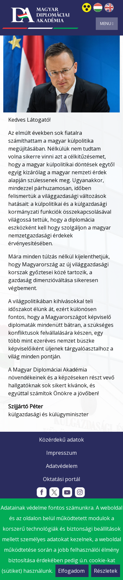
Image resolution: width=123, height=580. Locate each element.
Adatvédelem (61, 466)
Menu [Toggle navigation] (106, 23)
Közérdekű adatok (61, 439)
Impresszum (61, 452)
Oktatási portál (61, 479)
